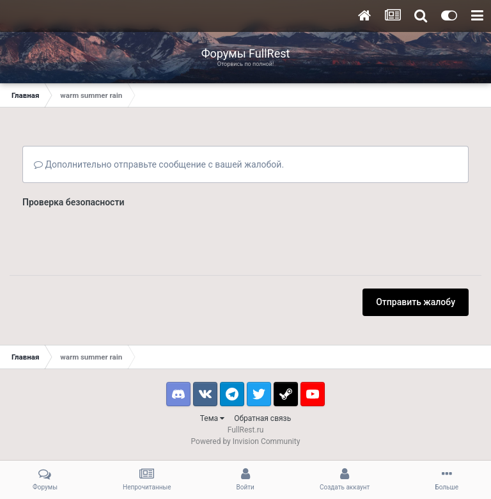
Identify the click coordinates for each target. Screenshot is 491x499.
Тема (212, 418)
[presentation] (119, 237)
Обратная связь (262, 418)
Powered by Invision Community (245, 441)
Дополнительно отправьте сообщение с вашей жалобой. (159, 164)
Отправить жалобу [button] (415, 302)
